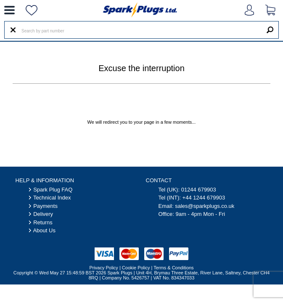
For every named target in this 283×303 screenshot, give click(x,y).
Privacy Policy (103, 267)
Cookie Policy (136, 267)
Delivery (43, 214)
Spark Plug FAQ (52, 189)
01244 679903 (198, 189)
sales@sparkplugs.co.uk (204, 206)
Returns (43, 222)
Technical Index (52, 197)
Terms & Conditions (173, 267)
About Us (44, 230)
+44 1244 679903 (203, 197)
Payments (45, 206)
